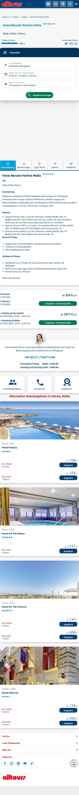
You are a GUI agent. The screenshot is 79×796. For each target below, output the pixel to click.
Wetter (55, 165)
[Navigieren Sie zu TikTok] (31, 763)
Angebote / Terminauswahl (58, 303)
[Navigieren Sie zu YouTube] (25, 763)
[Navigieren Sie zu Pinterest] (18, 763)
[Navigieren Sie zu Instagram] (11, 763)
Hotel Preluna (9, 447)
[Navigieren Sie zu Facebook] (5, 763)
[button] (39, 736)
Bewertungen (23, 165)
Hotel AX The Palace (13, 533)
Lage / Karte (39, 165)
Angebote (71, 165)
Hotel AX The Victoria (14, 606)
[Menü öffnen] (76, 4)
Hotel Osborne (10, 692)
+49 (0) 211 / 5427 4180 (39, 357)
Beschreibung (8, 165)
